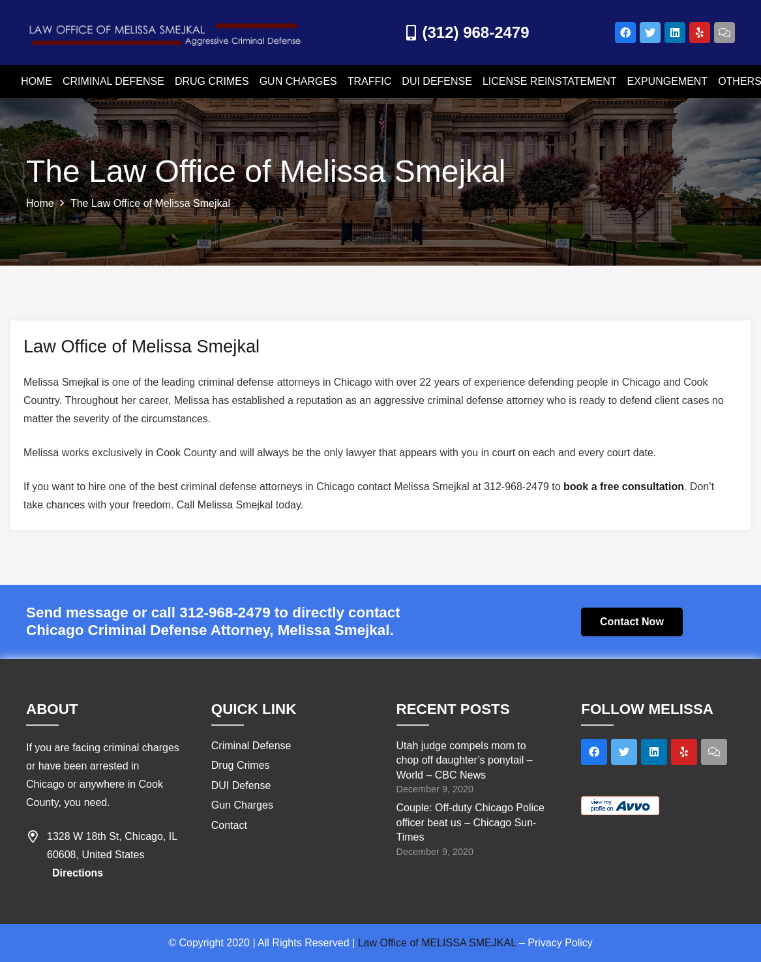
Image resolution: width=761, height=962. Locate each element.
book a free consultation (623, 486)
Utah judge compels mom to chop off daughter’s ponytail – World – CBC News (464, 760)
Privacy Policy (560, 942)
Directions (77, 872)
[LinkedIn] (674, 32)
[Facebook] (625, 32)
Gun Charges (242, 805)
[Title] (724, 32)
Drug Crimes (240, 765)
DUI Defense (241, 785)
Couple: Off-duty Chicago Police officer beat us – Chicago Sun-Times (470, 822)
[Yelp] (699, 32)
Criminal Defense (251, 745)
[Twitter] (650, 32)
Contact (229, 825)
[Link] (166, 33)
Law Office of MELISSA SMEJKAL (437, 942)
